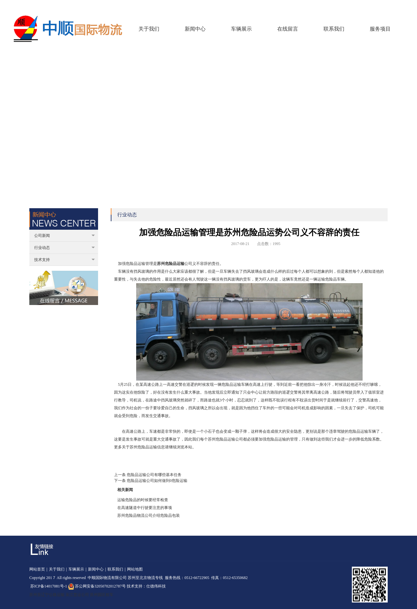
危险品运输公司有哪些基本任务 (154, 474)
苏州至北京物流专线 (145, 577)
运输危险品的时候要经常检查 (142, 500)
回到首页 (359, 6)
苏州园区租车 (101, 594)
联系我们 (396, 6)
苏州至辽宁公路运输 (47, 594)
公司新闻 (64, 235)
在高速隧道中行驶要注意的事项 (144, 507)
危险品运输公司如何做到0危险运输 (157, 480)
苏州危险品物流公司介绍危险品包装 (148, 515)
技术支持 (64, 259)
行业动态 (64, 247)
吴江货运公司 (77, 594)
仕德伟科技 (156, 586)
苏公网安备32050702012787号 (97, 586)
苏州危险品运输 (170, 263)
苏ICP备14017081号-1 (48, 586)
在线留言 (378, 6)
